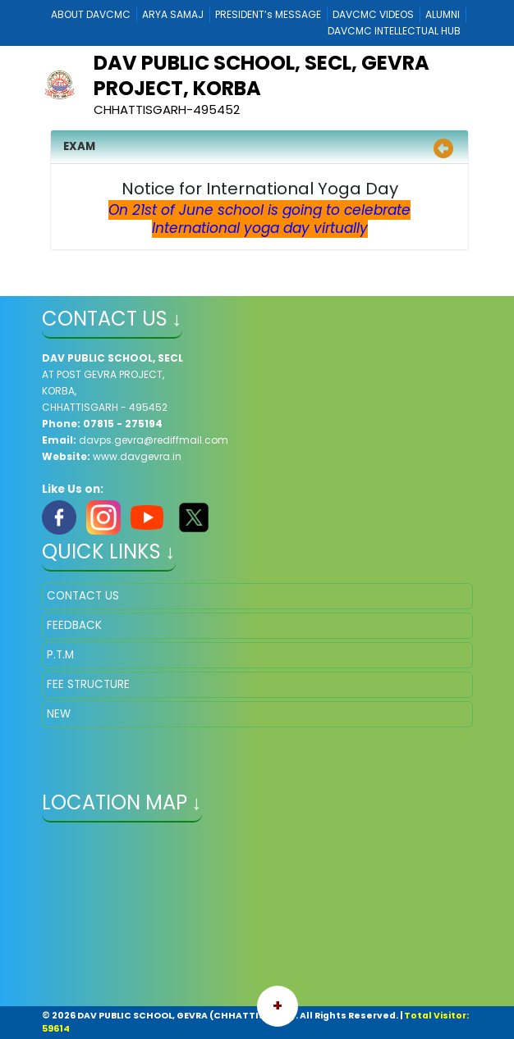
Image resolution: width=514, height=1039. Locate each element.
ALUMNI (442, 14)
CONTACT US (83, 596)
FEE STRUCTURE (88, 684)
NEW (59, 714)
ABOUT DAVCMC (91, 14)
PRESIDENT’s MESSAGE (268, 14)
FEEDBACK (74, 625)
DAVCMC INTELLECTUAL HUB (394, 31)
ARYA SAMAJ (173, 14)
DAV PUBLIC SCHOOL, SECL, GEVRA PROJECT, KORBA (261, 75)
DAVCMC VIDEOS (373, 14)
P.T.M (60, 655)
